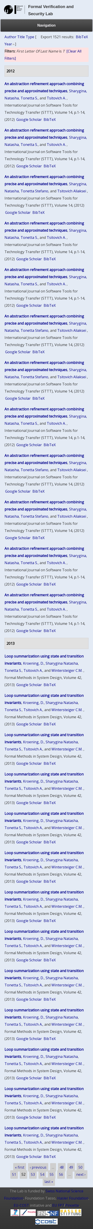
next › (81, 1174)
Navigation (46, 25)
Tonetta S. (29, 98)
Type (30, 36)
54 (42, 1174)
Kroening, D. (33, 663)
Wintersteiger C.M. (66, 670)
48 (62, 1167)
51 (14, 1174)
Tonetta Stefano (34, 191)
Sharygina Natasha (62, 663)
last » (48, 1181)
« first (19, 1167)
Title (21, 36)
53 (33, 1174)
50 (80, 1167)
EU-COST (21, 1205)
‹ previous (38, 1167)
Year (8, 44)
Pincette (72, 1205)
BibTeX (82, 36)
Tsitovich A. (56, 98)
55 (52, 1174)
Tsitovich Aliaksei (71, 191)
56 (61, 1174)
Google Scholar (29, 119)
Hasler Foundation (72, 1198)
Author (10, 36)
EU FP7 (58, 1205)
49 (71, 1167)
